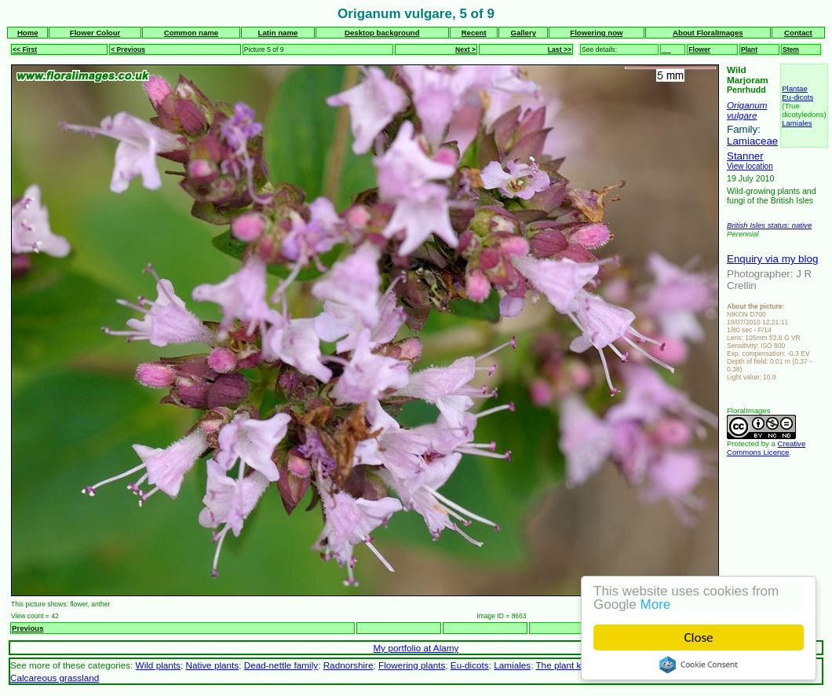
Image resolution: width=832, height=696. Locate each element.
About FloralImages (708, 32)
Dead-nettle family (281, 665)
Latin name (278, 32)
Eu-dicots (797, 97)
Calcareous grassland (54, 677)
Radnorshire (348, 665)
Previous (28, 628)
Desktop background (382, 32)
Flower (699, 49)
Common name (191, 32)
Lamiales (797, 123)
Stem (791, 49)
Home (27, 32)
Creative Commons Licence (766, 447)
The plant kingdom (573, 665)
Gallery (523, 32)
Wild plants (158, 665)
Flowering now (596, 32)
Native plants (212, 665)
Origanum (747, 105)
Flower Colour (95, 32)
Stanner (745, 156)
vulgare (742, 115)
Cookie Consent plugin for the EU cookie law (698, 664)
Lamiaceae (752, 141)
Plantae (795, 88)
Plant (749, 49)
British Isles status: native (769, 225)
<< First (25, 49)
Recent (474, 32)
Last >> (559, 49)
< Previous (128, 49)
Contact (798, 32)
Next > (465, 49)
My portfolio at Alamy (416, 648)
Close (698, 637)
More (655, 604)
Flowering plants (411, 665)
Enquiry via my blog (772, 259)
